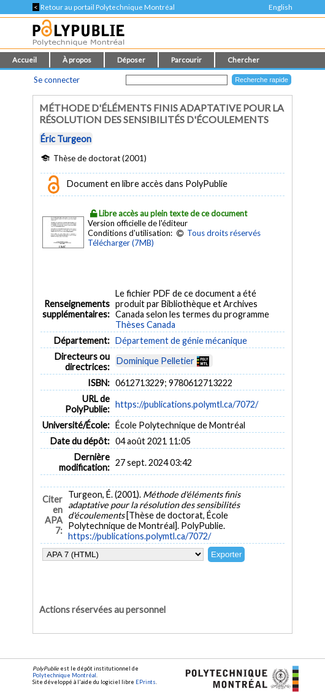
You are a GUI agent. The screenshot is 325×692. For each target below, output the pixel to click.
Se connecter (57, 80)
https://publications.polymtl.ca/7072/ (186, 404)
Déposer (131, 60)
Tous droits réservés (224, 233)
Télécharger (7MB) (121, 243)
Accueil (24, 60)
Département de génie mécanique (181, 340)
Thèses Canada (145, 324)
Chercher (243, 60)
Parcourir (186, 60)
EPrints (146, 682)
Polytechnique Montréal (64, 675)
